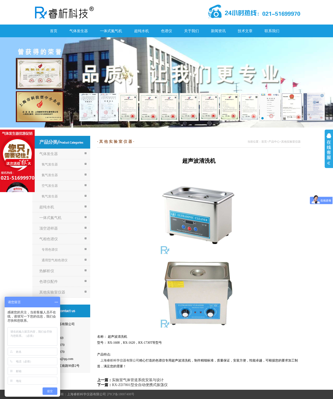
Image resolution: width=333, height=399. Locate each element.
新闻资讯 (218, 31)
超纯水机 (141, 31)
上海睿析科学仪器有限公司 (119, 360)
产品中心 (274, 141)
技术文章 (245, 31)
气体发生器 (78, 31)
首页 (53, 31)
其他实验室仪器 (291, 141)
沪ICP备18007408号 (121, 394)
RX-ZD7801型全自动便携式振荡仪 (140, 385)
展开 (329, 149)
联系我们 (272, 31)
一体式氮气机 (111, 31)
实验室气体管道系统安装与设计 (138, 380)
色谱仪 (166, 31)
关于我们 (191, 31)
